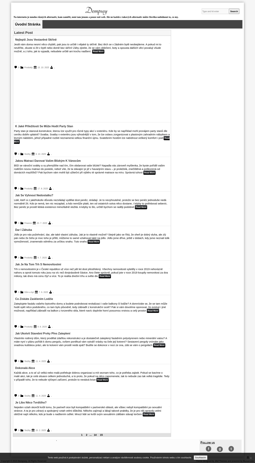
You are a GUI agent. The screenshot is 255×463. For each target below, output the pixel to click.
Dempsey (96, 10)
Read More (98, 51)
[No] (250, 458)
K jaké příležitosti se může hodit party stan (44, 126)
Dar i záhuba (23, 229)
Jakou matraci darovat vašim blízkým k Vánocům (48, 160)
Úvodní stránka (28, 24)
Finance (28, 223)
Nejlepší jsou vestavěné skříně (36, 39)
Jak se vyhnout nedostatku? (34, 195)
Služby (27, 154)
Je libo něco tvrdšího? (31, 402)
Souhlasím (200, 457)
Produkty (28, 67)
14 (95, 434)
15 (101, 434)
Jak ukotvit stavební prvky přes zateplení (42, 333)
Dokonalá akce (25, 368)
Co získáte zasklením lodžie (34, 298)
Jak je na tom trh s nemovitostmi (38, 264)
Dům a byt (29, 292)
